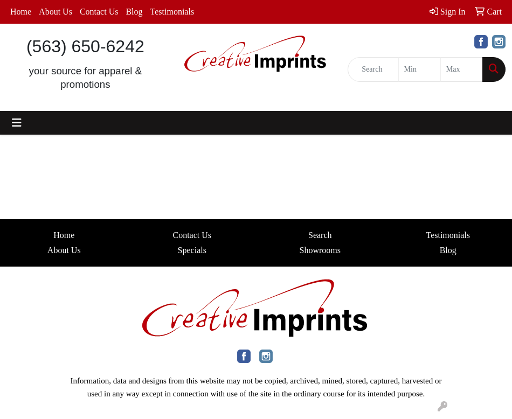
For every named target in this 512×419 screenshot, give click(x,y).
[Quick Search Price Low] (419, 69)
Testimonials (172, 11)
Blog (134, 11)
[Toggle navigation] (16, 122)
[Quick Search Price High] (461, 69)
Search (320, 235)
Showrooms (320, 250)
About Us (55, 11)
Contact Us (99, 11)
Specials (192, 250)
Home (20, 11)
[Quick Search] (373, 69)
